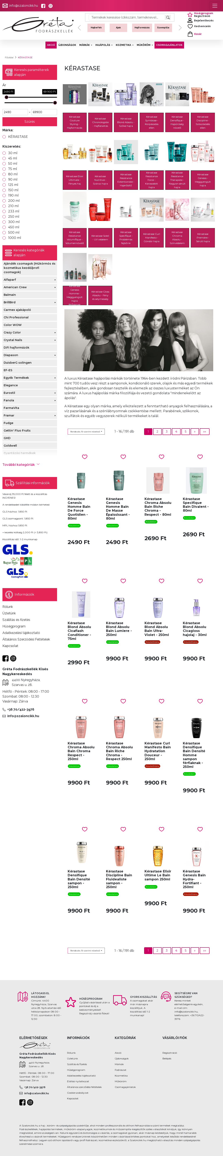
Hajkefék (96, 27)
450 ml (13, 227)
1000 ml (14, 238)
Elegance (11, 385)
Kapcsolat (72, 1098)
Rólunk (71, 1052)
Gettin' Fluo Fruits (17, 430)
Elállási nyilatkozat (78, 1081)
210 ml (13, 206)
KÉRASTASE (18, 137)
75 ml (12, 169)
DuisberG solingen (18, 362)
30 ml (13, 153)
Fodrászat (120, 1069)
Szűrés (29, 122)
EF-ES (8, 370)
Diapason (11, 355)
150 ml (13, 190)
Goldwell (10, 445)
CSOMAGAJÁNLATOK (169, 45)
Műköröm (121, 1081)
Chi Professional (16, 317)
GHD (7, 438)
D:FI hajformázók (16, 347)
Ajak (118, 27)
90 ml (13, 179)
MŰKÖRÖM (144, 45)
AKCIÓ (51, 45)
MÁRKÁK (84, 45)
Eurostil (9, 393)
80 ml (13, 174)
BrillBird (9, 302)
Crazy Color (12, 332)
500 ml (14, 232)
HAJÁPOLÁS (103, 45)
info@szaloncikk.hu (23, 6)
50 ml (12, 164)
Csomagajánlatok (125, 1087)
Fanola (9, 400)
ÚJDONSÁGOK (67, 45)
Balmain (10, 295)
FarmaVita (11, 408)
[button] (79, 28)
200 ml (14, 201)
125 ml (13, 185)
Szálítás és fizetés (77, 1064)
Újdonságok (122, 1058)
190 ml (13, 195)
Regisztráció (169, 1052)
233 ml (13, 211)
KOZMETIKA (124, 45)
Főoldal (9, 57)
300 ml (14, 222)
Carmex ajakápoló (17, 310)
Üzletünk (72, 1058)
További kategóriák (21, 465)
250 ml (13, 217)
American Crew (15, 287)
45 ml (12, 158)
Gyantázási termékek (20, 453)
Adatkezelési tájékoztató (81, 1075)
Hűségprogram (76, 1069)
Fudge (8, 423)
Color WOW (13, 325)
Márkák (119, 1064)
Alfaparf (10, 280)
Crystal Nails (13, 340)
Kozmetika (121, 1075)
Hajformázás (142, 27)
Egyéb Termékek (16, 378)
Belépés (166, 1058)
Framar (9, 415)
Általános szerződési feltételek (84, 1087)
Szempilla (163, 27)
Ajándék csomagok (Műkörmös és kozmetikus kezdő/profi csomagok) (29, 268)
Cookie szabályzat (77, 1092)
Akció (118, 1052)
